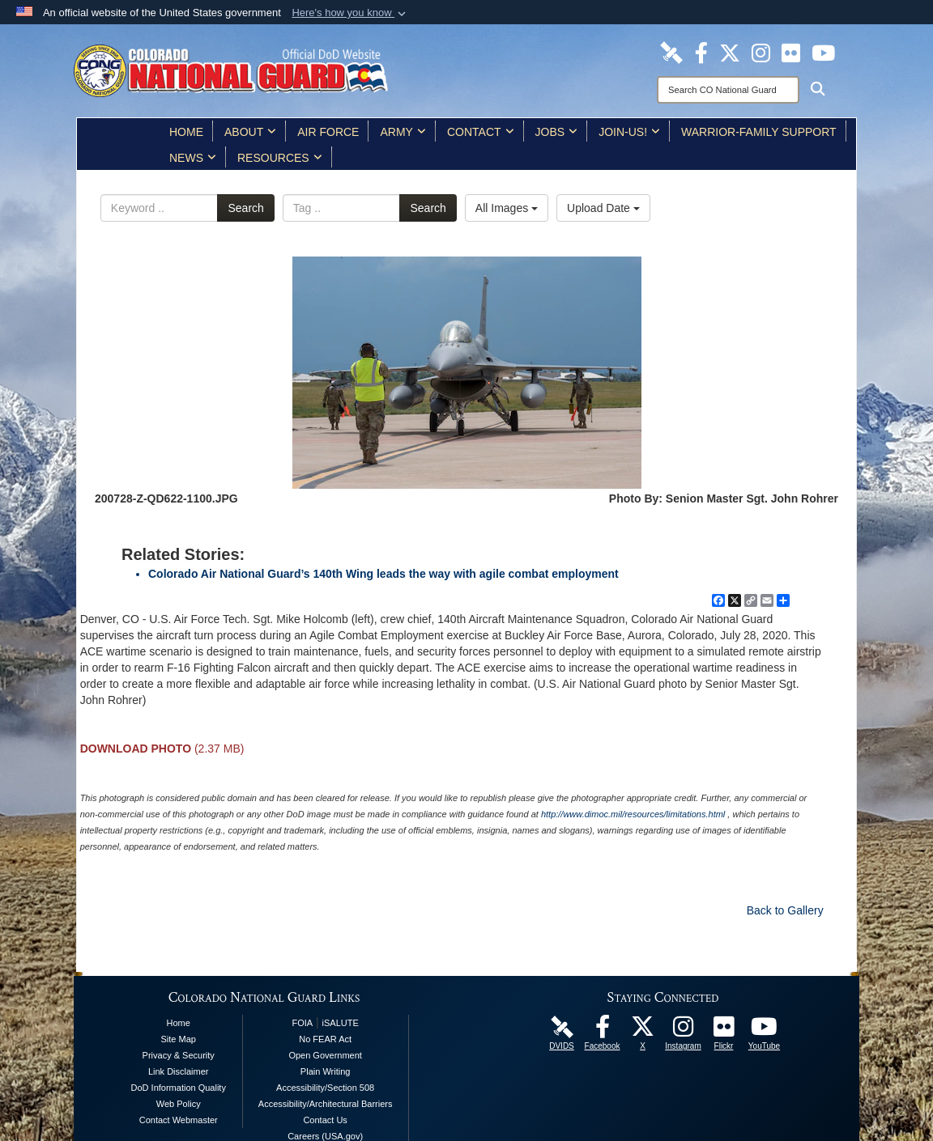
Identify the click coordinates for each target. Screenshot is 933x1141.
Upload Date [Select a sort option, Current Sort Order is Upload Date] (603, 207)
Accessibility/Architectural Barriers (325, 1104)
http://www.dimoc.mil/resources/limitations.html (633, 814)
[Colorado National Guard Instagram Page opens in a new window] (761, 51)
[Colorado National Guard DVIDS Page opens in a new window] (671, 51)
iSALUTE (340, 1023)
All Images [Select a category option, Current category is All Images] (506, 207)
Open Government (325, 1055)
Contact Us (325, 1120)
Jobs (556, 131)
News (192, 157)
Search (245, 207)
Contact (480, 131)
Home (186, 131)
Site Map (178, 1039)
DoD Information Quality (178, 1087)
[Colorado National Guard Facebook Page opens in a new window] (701, 51)
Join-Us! (629, 131)
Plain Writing (325, 1071)
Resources (279, 157)
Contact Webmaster (178, 1120)
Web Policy (178, 1104)
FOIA (302, 1023)
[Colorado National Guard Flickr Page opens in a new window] (791, 51)
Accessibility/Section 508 (325, 1087)
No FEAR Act (325, 1039)
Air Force (328, 131)
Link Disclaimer (178, 1071)
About (250, 131)
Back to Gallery (785, 910)
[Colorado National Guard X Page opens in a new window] (729, 51)
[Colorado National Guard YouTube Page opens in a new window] (823, 51)
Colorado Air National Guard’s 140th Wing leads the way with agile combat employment (383, 573)
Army (402, 131)
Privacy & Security (179, 1055)
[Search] (728, 90)
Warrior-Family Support (759, 131)
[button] (350, 13)
